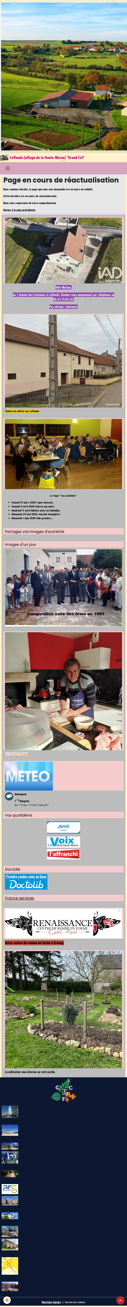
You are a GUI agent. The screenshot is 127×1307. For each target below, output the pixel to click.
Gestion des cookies (75, 1302)
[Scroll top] (120, 1300)
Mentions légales (51, 1302)
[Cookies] (7, 1300)
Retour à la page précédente (19, 210)
